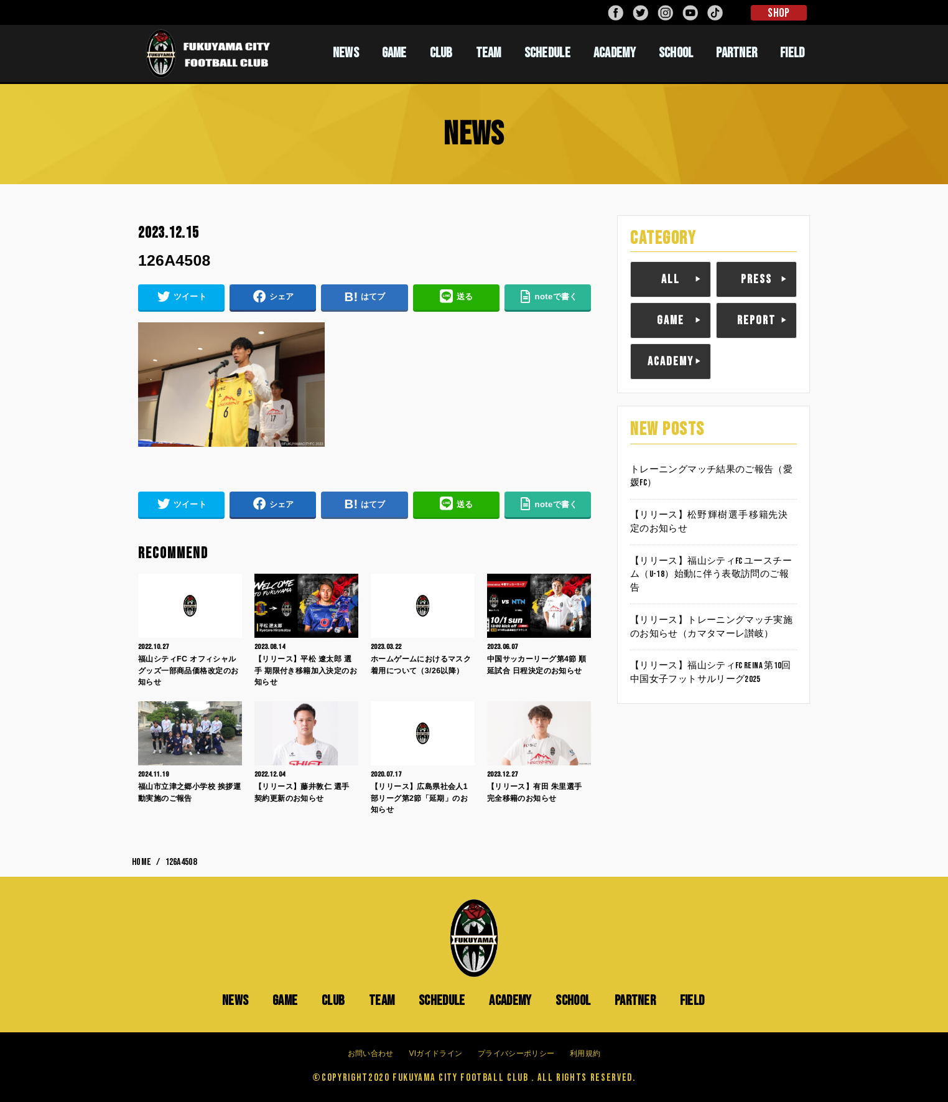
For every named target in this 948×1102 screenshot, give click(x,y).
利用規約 (585, 1053)
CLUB (441, 53)
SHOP (778, 13)
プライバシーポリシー (516, 1053)
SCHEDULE (547, 53)
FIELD (792, 53)
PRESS (756, 279)
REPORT (756, 320)
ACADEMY (614, 53)
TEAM (488, 53)
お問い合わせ (371, 1053)
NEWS (346, 53)
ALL (670, 279)
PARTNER (736, 53)
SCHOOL (676, 53)
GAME (394, 53)
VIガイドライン (435, 1053)
